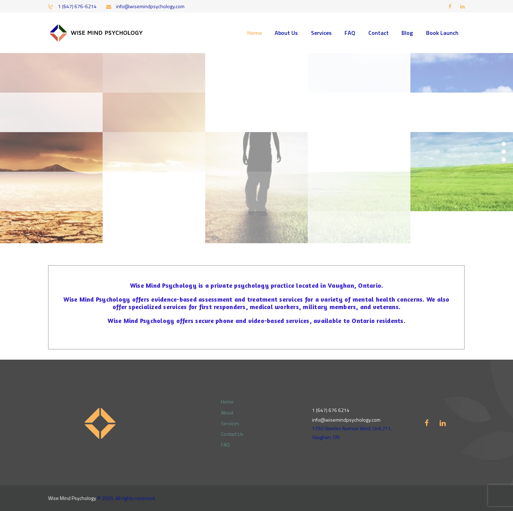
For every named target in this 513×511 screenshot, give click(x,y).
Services (230, 423)
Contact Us (232, 434)
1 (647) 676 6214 (330, 410)
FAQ (225, 444)
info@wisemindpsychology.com (346, 419)
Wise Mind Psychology (72, 498)
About (227, 412)
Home (227, 401)
